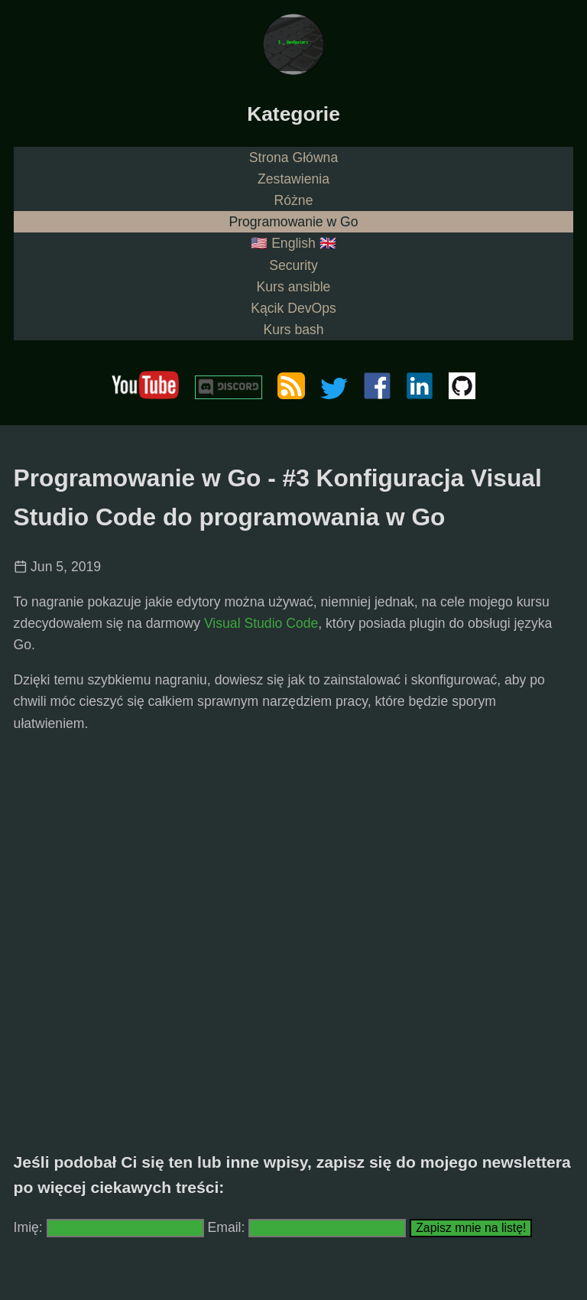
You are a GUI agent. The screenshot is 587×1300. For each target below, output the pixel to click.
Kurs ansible (294, 286)
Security (293, 265)
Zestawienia (293, 179)
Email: (228, 1227)
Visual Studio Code (261, 623)
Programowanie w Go (293, 221)
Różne (293, 200)
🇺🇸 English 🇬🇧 (293, 243)
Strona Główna (293, 157)
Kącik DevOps (293, 308)
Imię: (28, 1227)
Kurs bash (293, 329)
